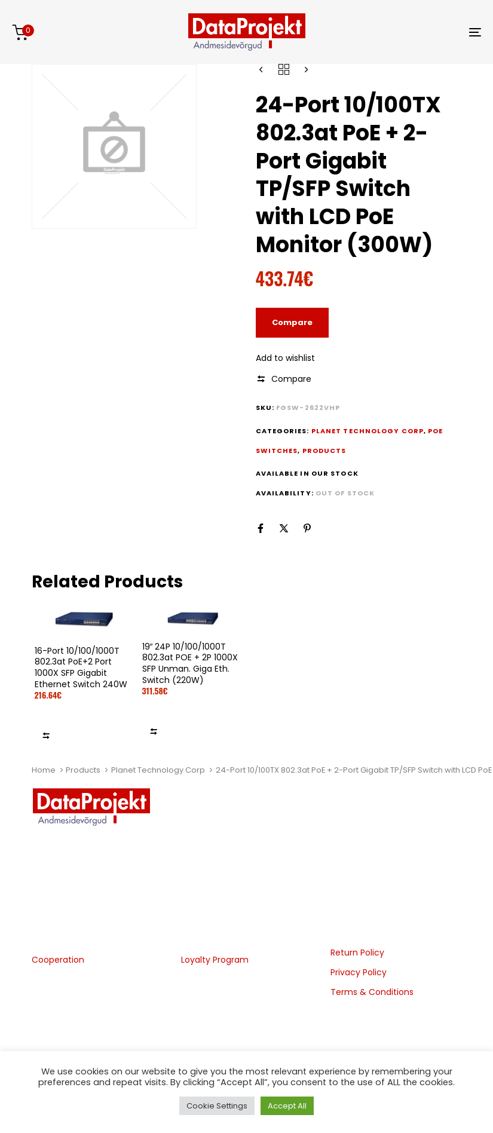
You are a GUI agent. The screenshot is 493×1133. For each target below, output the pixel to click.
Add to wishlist (285, 358)
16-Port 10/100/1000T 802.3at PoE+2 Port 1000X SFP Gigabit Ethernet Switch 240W (81, 667)
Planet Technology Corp (158, 770)
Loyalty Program (215, 960)
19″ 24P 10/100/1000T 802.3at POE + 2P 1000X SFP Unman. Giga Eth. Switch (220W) (190, 663)
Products (83, 770)
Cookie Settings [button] (216, 1105)
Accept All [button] (287, 1105)
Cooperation (58, 960)
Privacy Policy (358, 972)
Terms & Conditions (372, 992)
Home (44, 770)
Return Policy (357, 953)
